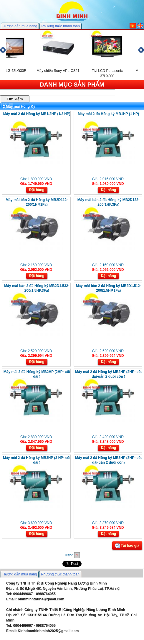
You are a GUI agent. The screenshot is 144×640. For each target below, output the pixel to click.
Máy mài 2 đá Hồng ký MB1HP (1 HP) (108, 114)
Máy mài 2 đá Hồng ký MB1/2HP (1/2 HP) (36, 114)
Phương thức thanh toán (60, 26)
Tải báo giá (127, 545)
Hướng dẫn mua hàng (20, 26)
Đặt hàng (36, 190)
